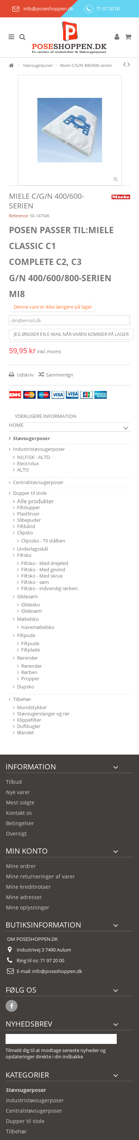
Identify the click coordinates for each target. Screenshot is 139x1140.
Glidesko (30, 605)
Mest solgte (20, 802)
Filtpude (26, 635)
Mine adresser (24, 897)
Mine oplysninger (27, 907)
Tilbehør (22, 699)
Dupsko (25, 687)
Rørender (27, 658)
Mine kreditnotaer (28, 887)
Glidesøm (27, 596)
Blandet (25, 732)
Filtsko (24, 555)
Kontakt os (19, 813)
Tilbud (14, 782)
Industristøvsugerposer (39, 449)
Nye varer (18, 792)
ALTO (23, 470)
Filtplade (30, 650)
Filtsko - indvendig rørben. (50, 588)
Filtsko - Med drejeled (44, 563)
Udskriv (25, 374)
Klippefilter (29, 720)
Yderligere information (45, 416)
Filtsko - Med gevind (43, 569)
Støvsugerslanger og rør (43, 714)
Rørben (29, 672)
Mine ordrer (21, 866)
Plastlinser (28, 514)
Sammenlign (59, 374)
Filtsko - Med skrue (42, 576)
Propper (30, 679)
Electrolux (28, 463)
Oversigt (16, 833)
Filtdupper (28, 507)
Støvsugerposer (31, 438)
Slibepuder (29, 520)
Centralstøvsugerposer (38, 482)
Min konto (27, 850)
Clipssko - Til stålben (43, 541)
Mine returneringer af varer (40, 876)
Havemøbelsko (37, 627)
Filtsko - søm (35, 582)
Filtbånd (26, 526)
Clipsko (25, 533)
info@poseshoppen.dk (41, 8)
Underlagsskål (32, 549)
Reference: (19, 215)
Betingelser (20, 823)
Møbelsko (28, 619)
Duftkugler (28, 726)
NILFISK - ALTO (33, 457)
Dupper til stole (30, 493)
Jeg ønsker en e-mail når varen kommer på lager (71, 334)
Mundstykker (32, 707)
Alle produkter (35, 501)
